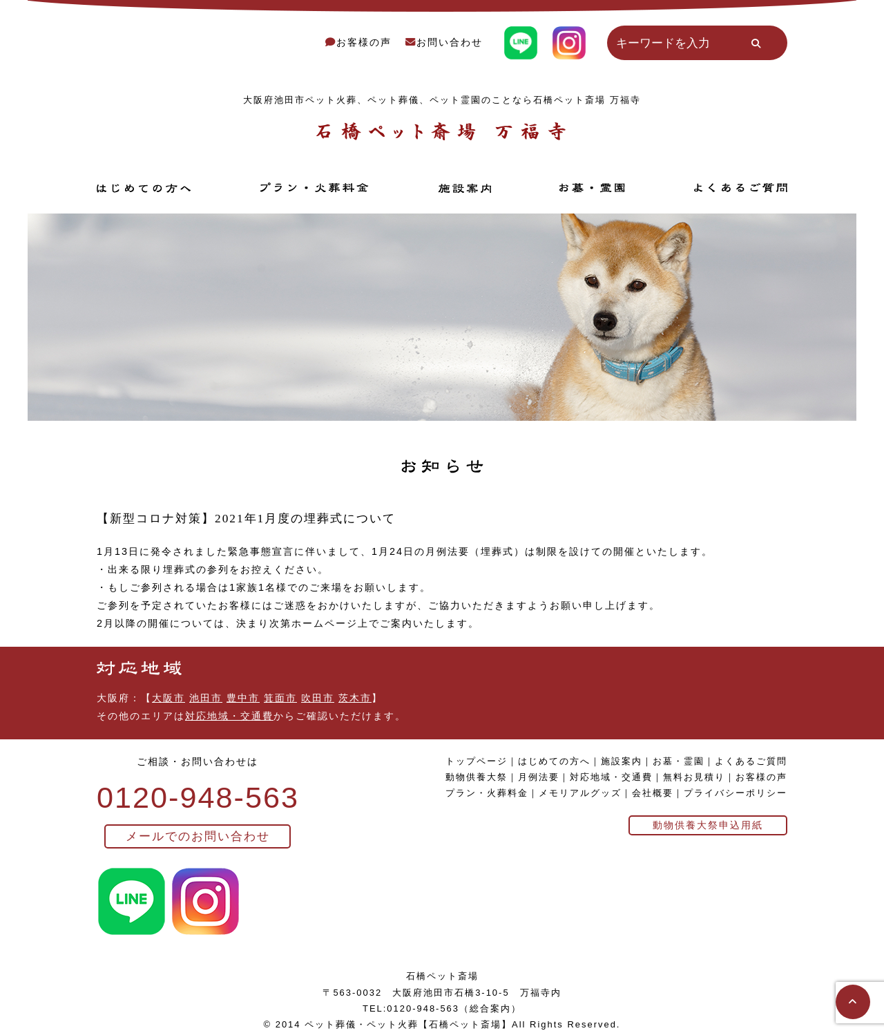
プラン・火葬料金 (486, 793)
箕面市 (280, 697)
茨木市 (355, 697)
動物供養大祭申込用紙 (708, 825)
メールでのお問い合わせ (198, 836)
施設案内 (621, 761)
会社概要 (652, 793)
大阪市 (168, 697)
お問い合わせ (444, 42)
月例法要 (538, 777)
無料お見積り (694, 777)
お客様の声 (358, 42)
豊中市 (243, 697)
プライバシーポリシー (735, 793)
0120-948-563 (198, 797)
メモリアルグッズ (580, 793)
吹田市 (317, 697)
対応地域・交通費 (229, 715)
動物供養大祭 (476, 777)
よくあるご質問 (751, 761)
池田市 (205, 697)
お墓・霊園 (678, 761)
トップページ (476, 761)
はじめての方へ (554, 761)
